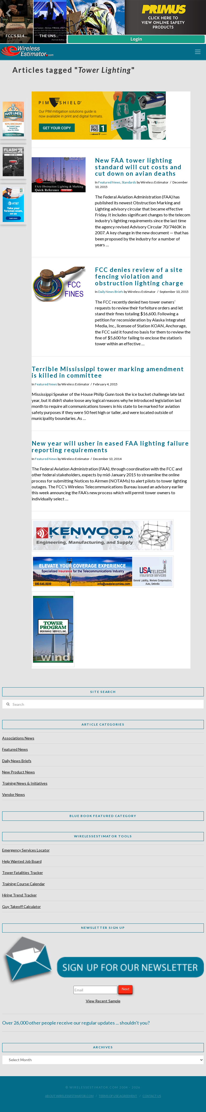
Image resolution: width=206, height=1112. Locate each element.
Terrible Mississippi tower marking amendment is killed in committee (108, 372)
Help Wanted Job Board (22, 861)
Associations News (18, 738)
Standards (129, 182)
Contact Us (151, 1096)
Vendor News (13, 794)
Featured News (109, 182)
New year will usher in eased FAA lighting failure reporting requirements (110, 447)
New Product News (18, 772)
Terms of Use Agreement (118, 1096)
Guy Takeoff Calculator (21, 906)
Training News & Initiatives (24, 783)
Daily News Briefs (110, 292)
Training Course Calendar (23, 883)
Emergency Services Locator (26, 850)
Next (125, 989)
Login (136, 39)
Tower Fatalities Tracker (22, 872)
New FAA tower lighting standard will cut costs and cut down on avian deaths (138, 167)
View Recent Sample (103, 1001)
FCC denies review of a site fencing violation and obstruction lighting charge (139, 276)
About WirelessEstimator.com (69, 1096)
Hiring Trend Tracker (19, 895)
